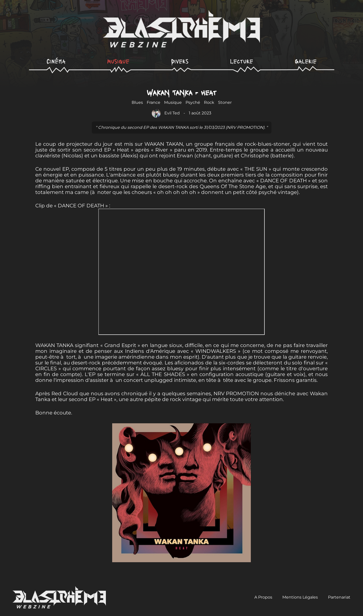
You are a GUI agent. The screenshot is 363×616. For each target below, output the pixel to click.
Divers (180, 61)
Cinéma (56, 61)
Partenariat (339, 597)
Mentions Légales (300, 597)
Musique (118, 61)
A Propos (263, 597)
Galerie (306, 61)
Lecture (241, 61)
